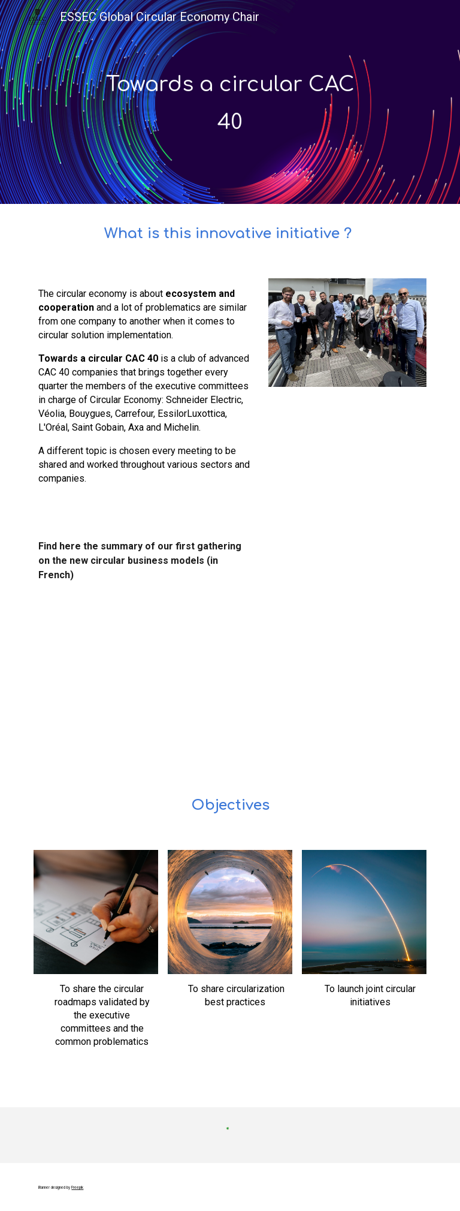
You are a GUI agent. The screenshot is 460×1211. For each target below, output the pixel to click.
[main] (230, 101)
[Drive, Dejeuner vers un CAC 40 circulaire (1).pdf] (129, 690)
